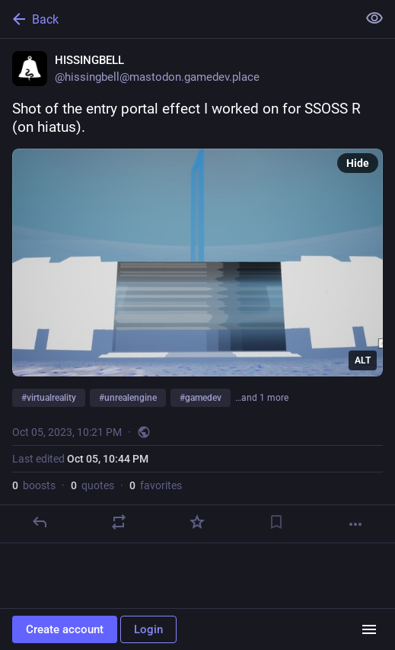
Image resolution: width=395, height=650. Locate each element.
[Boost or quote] (119, 522)
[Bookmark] (276, 522)
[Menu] (369, 629)
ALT (363, 360)
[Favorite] (197, 522)
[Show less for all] (374, 18)
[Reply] (39, 522)
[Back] (177, 19)
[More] (355, 524)
